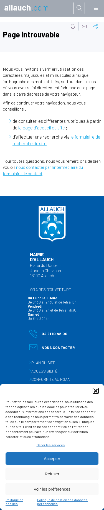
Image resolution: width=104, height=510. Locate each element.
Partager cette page (95, 26)
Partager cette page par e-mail (84, 26)
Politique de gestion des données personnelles (62, 502)
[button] (95, 391)
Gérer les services (51, 445)
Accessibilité (44, 371)
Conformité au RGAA (50, 379)
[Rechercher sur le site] (79, 8)
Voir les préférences (52, 489)
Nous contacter (52, 348)
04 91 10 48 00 (48, 334)
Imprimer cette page (72, 26)
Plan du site (43, 362)
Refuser (52, 473)
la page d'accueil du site (42, 127)
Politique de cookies (14, 502)
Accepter (52, 458)
